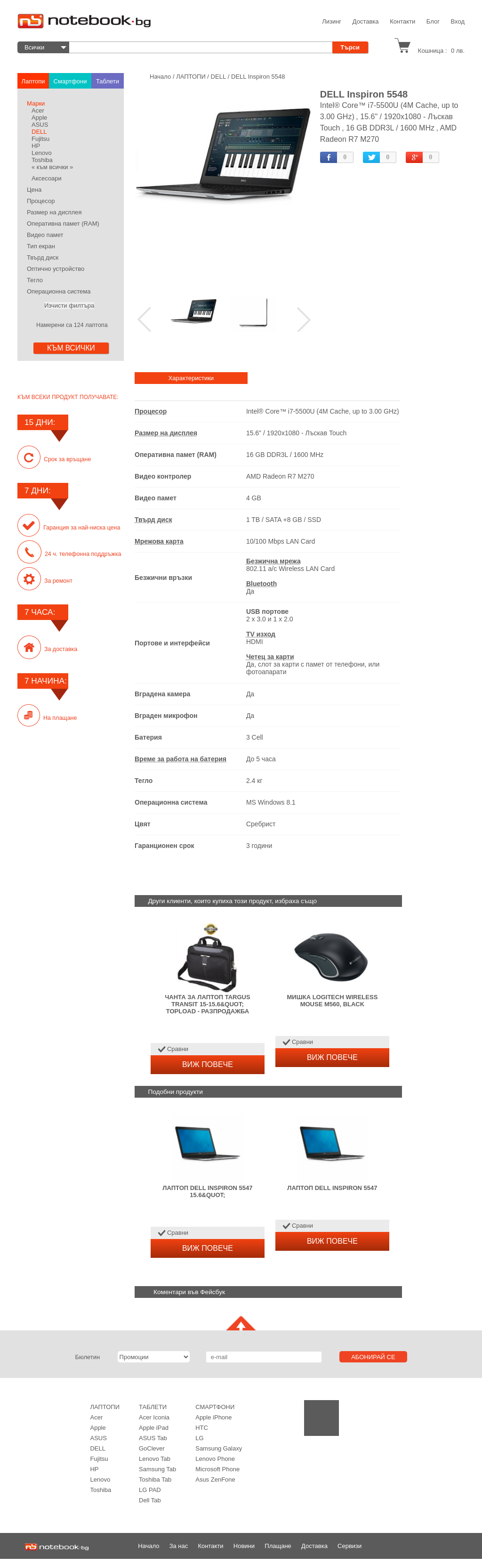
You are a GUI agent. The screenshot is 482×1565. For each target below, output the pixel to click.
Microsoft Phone (217, 1469)
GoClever (152, 1448)
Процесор (41, 200)
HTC (201, 1427)
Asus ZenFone (215, 1479)
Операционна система (58, 291)
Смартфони (214, 1406)
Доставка (366, 21)
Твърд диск (42, 257)
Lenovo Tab (154, 1458)
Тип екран (41, 246)
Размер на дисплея (54, 212)
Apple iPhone (213, 1417)
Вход (458, 21)
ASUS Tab (153, 1438)
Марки (36, 103)
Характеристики (191, 378)
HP (36, 145)
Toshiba (42, 159)
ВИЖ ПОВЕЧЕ (207, 1064)
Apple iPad (154, 1427)
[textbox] (203, 47)
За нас (178, 1545)
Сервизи (349, 1545)
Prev (145, 319)
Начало (148, 1545)
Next (304, 319)
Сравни (177, 1048)
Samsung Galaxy (218, 1448)
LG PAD (150, 1489)
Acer (38, 110)
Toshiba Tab (155, 1479)
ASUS (40, 124)
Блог (433, 21)
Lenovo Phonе (215, 1458)
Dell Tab (150, 1500)
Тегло (35, 280)
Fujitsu (40, 138)
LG (199, 1438)
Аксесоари (47, 178)
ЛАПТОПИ (105, 1406)
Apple (39, 117)
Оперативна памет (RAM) (63, 223)
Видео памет (45, 234)
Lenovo (42, 152)
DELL (39, 131)
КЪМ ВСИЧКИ (71, 348)
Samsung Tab (157, 1469)
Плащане (278, 1545)
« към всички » (52, 167)
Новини (244, 1545)
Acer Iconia (154, 1417)
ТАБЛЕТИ (153, 1406)
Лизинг (331, 21)
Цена (34, 189)
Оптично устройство (55, 268)
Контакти (402, 21)
